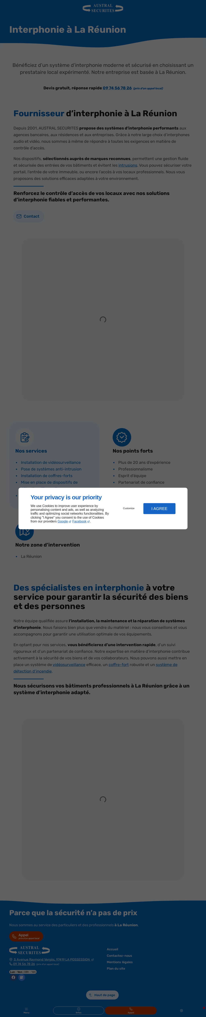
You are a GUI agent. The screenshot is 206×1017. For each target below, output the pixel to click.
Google (63, 521)
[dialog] (103, 508)
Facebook (79, 521)
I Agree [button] (159, 508)
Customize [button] (129, 508)
